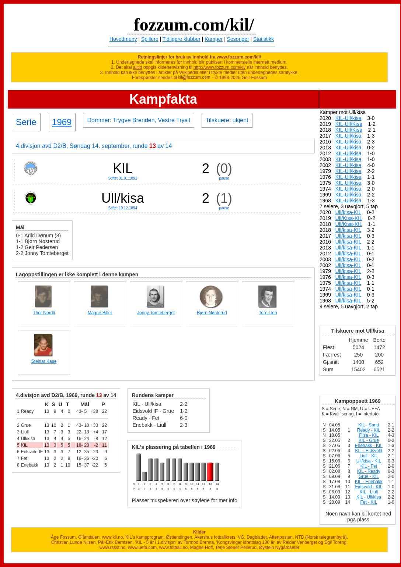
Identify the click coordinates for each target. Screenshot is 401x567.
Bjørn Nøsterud (212, 312)
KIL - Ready (368, 471)
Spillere (149, 39)
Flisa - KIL (369, 435)
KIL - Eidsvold (369, 450)
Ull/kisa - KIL (368, 461)
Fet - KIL (368, 502)
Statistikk (263, 39)
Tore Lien (268, 312)
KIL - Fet (368, 466)
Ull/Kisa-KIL (348, 218)
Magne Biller (100, 312)
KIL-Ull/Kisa (348, 124)
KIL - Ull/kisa (368, 497)
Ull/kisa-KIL (348, 212)
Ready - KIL (368, 430)
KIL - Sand (368, 425)
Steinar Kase (44, 361)
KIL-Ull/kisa (348, 118)
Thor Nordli (44, 312)
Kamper (214, 39)
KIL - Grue (369, 440)
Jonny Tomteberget (156, 312)
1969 (62, 122)
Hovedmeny (123, 39)
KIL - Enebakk (369, 481)
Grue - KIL (369, 476)
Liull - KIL (368, 455)
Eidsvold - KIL (368, 486)
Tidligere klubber (181, 39)
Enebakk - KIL (369, 445)
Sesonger (238, 39)
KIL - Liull (369, 492)
